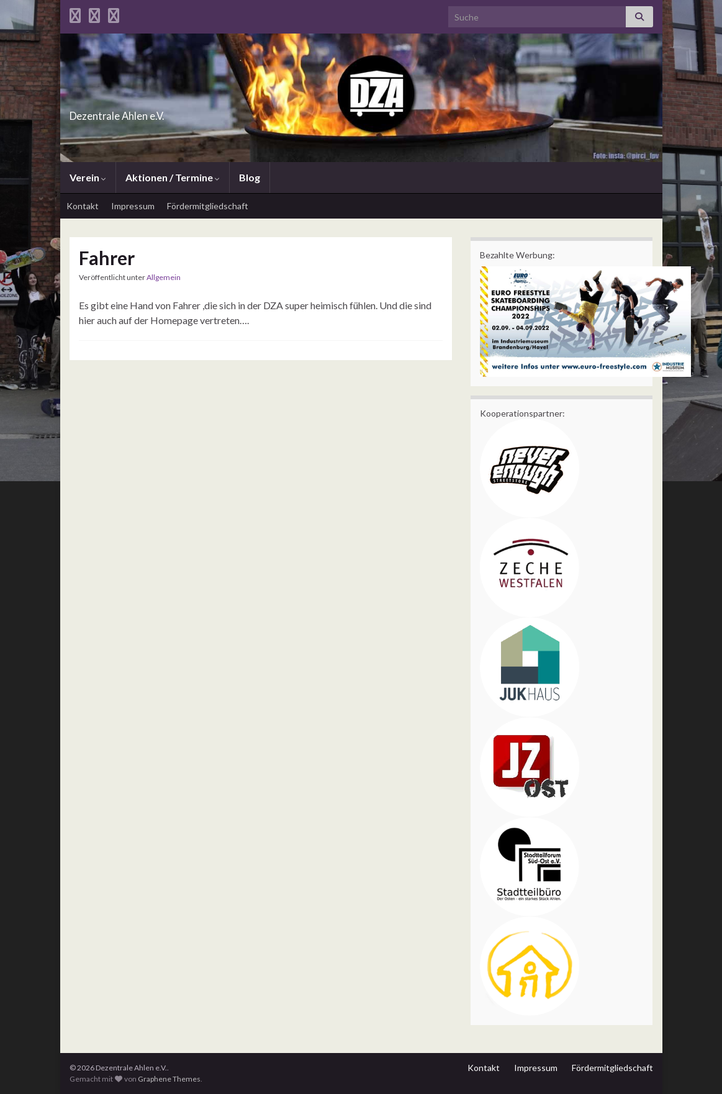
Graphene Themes (169, 1078)
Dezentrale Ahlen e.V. (154, 112)
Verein (88, 177)
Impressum (133, 206)
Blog (249, 177)
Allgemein (164, 277)
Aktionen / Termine (172, 177)
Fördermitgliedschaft (207, 206)
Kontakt (82, 206)
